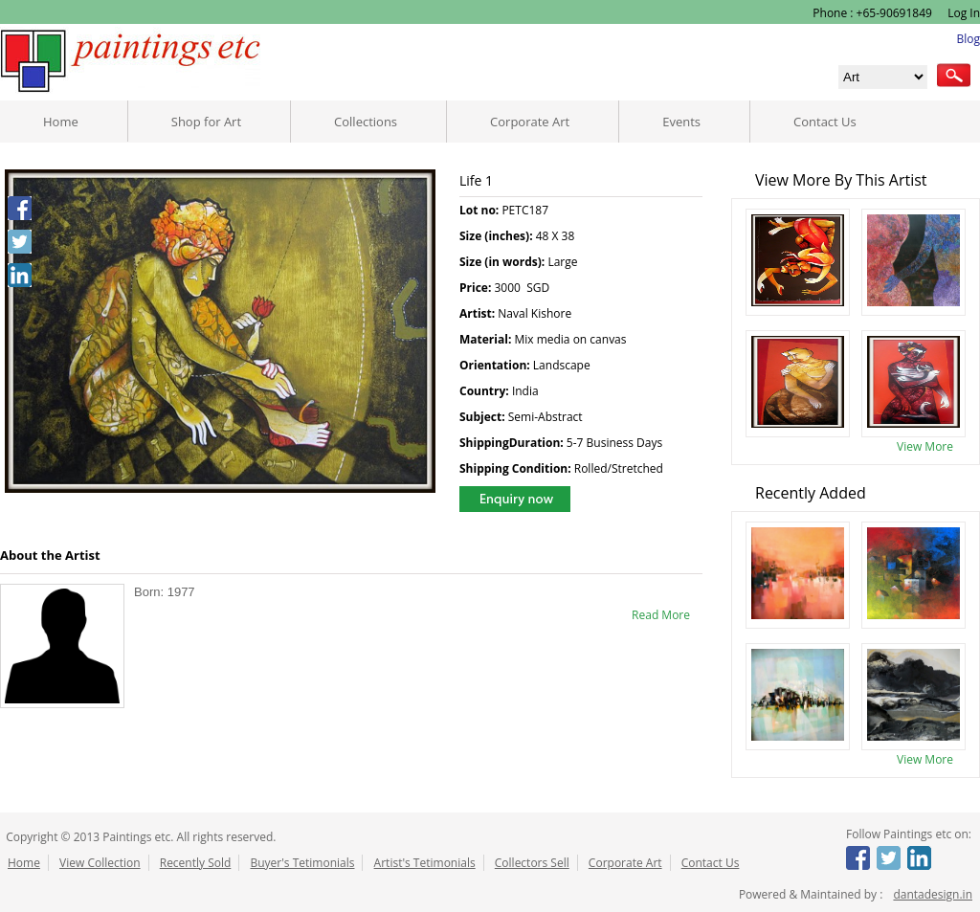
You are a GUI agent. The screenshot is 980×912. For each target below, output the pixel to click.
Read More (661, 615)
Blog (968, 39)
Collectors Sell (532, 863)
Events (681, 121)
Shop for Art (206, 121)
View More (925, 446)
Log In (962, 13)
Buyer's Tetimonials (302, 863)
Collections (365, 121)
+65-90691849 (894, 13)
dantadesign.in (932, 894)
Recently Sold (196, 863)
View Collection (100, 863)
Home (60, 121)
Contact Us (825, 121)
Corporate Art (529, 121)
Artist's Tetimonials (425, 863)
